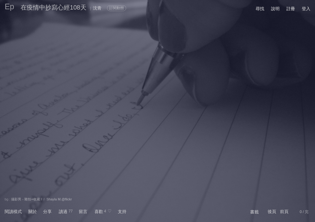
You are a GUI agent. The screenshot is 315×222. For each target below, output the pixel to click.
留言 (83, 211)
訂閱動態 (116, 8)
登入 (306, 8)
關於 (32, 211)
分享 (47, 211)
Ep (9, 6)
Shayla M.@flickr (59, 199)
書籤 (254, 211)
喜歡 (98, 211)
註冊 (290, 8)
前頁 (284, 211)
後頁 (272, 211)
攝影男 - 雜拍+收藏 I (26, 199)
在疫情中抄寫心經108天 (53, 7)
